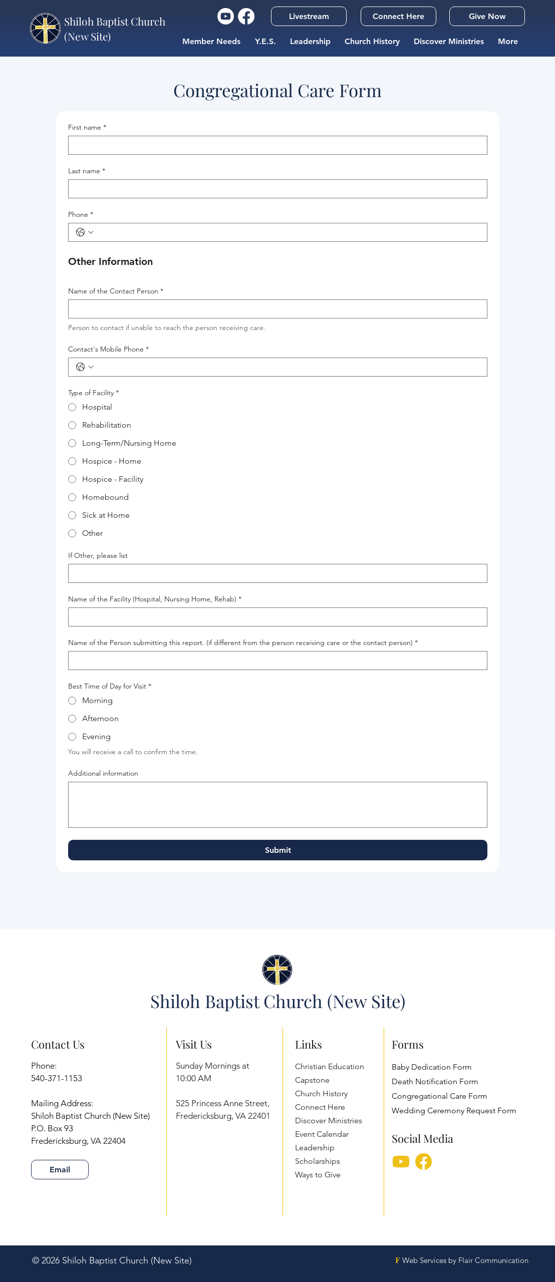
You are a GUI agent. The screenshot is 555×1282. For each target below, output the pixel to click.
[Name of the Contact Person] (275, 309)
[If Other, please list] (275, 573)
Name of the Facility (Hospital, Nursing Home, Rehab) (154, 599)
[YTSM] (401, 1162)
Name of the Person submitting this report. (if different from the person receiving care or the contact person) (243, 642)
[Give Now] (487, 16)
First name (87, 127)
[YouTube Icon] (225, 16)
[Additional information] (278, 804)
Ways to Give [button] (318, 1174)
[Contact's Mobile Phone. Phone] (288, 367)
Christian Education (329, 1066)
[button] (309, 16)
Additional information (103, 773)
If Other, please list (98, 555)
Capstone (312, 1080)
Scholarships (317, 1161)
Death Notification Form (435, 1081)
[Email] (60, 1169)
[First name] (275, 145)
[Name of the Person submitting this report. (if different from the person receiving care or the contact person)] (275, 661)
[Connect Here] (398, 16)
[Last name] (275, 189)
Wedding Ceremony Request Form (454, 1110)
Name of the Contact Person (115, 291)
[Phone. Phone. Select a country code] (85, 232)
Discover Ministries (328, 1120)
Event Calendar (322, 1134)
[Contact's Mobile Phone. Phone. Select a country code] (85, 367)
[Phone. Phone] (288, 232)
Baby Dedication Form (432, 1067)
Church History (321, 1093)
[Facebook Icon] (246, 16)
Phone (80, 214)
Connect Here (320, 1107)
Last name (86, 171)
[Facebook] (423, 1162)
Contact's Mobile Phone (108, 349)
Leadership (315, 1147)
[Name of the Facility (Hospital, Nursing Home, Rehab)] (275, 617)
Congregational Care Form (439, 1096)
